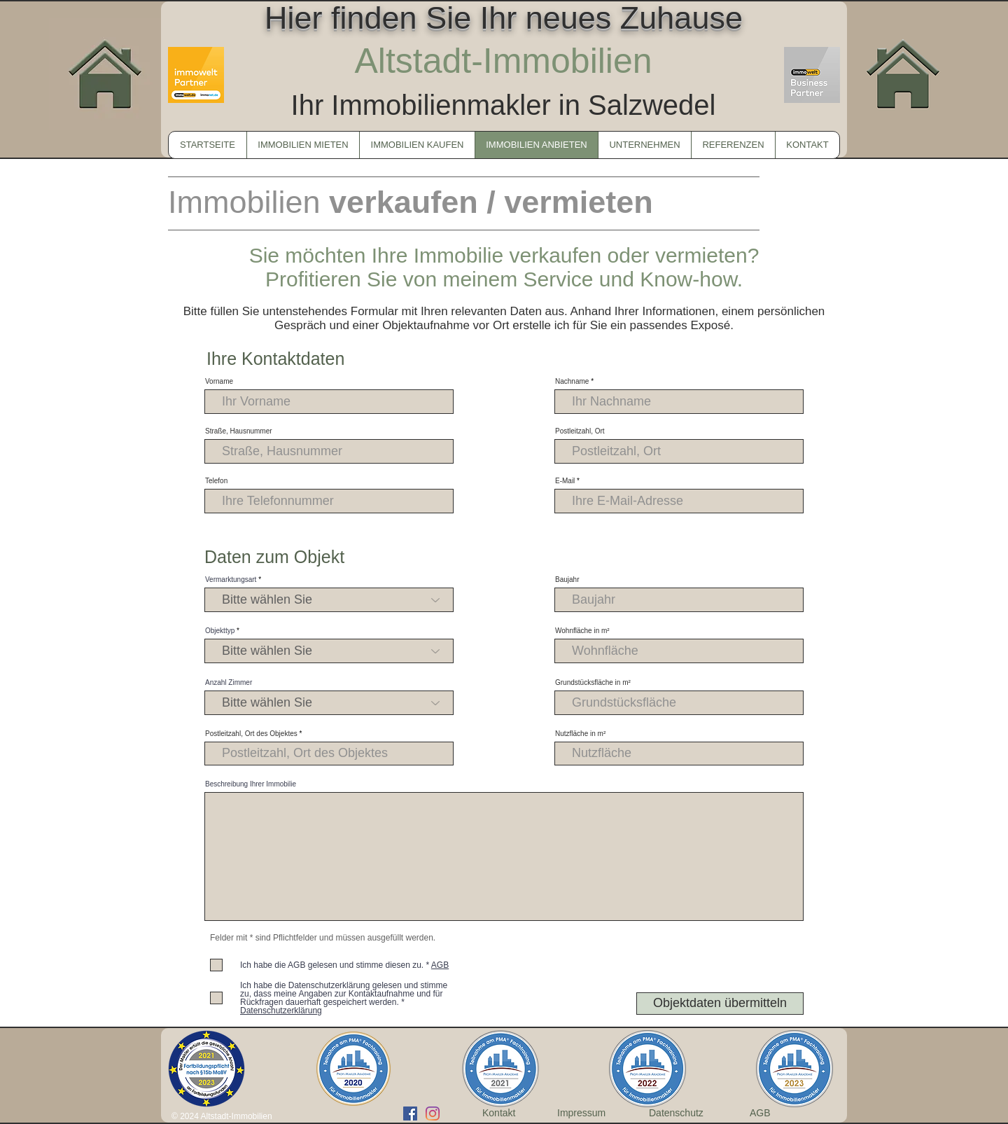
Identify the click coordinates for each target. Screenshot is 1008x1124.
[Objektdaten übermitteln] (720, 1003)
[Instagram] (433, 1113)
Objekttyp (219, 630)
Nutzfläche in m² (580, 733)
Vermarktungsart (230, 579)
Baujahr (567, 579)
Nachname (572, 381)
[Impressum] (585, 1113)
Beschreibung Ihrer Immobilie (250, 784)
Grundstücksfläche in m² (593, 682)
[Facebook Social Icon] (410, 1113)
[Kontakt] (502, 1113)
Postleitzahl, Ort (580, 431)
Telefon (216, 481)
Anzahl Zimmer (228, 682)
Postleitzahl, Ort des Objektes (251, 733)
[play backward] (185, 1068)
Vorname (219, 381)
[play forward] (822, 1068)
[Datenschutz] (681, 1113)
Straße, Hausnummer (238, 431)
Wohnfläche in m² (582, 630)
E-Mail (565, 481)
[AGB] (760, 1113)
